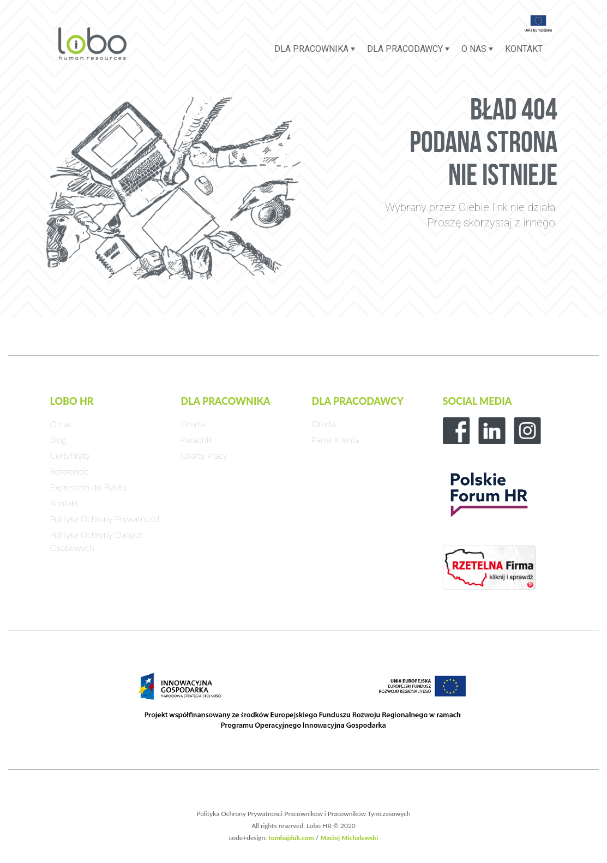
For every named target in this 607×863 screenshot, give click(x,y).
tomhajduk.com (291, 838)
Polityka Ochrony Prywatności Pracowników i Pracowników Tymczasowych (303, 814)
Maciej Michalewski (349, 838)
